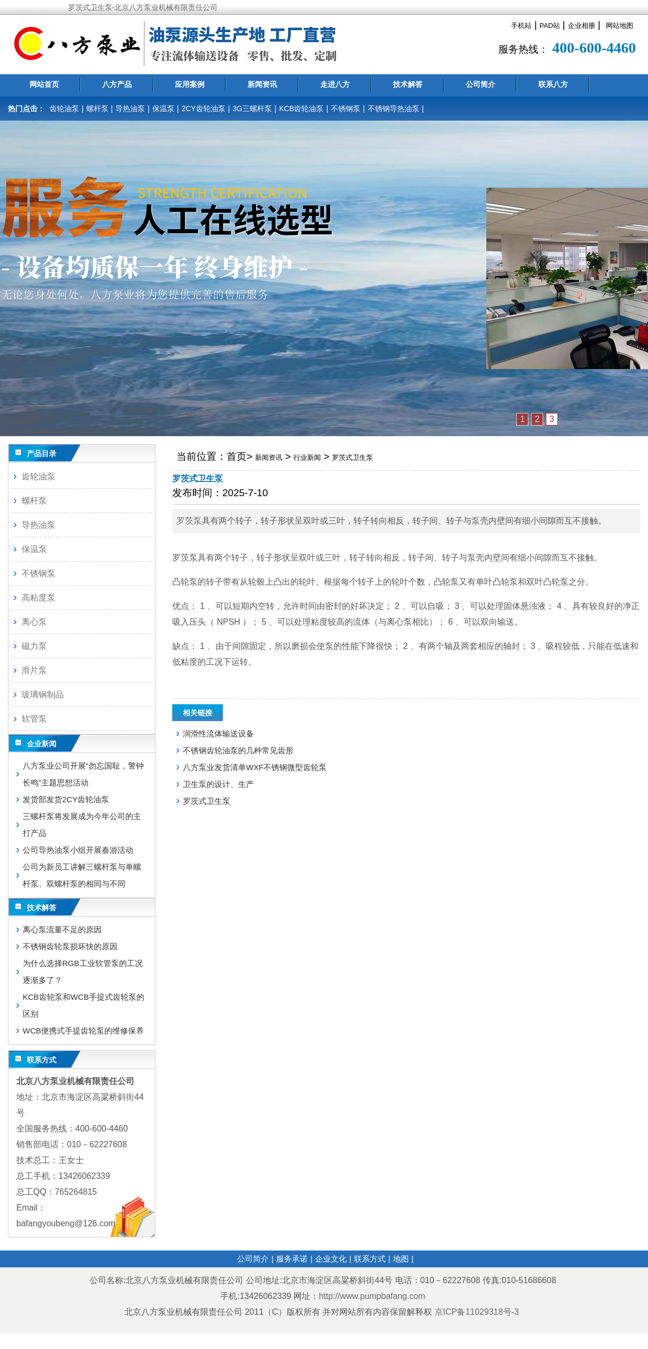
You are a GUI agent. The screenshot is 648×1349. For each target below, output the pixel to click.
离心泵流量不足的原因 (62, 929)
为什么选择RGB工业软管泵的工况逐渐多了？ (83, 971)
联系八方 (553, 84)
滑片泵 (34, 670)
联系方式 (370, 1258)
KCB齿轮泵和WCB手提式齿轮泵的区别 (83, 1005)
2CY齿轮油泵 (203, 108)
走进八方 (335, 84)
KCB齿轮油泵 (301, 108)
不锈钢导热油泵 (393, 108)
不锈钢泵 (345, 108)
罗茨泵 (189, 520)
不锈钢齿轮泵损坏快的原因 (70, 946)
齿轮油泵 (64, 108)
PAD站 (549, 25)
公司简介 (480, 84)
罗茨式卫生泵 (352, 457)
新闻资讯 (262, 84)
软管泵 (34, 718)
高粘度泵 (38, 597)
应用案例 (189, 84)
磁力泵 (34, 646)
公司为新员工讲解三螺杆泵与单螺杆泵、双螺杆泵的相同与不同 (82, 875)
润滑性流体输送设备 (218, 733)
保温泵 (163, 108)
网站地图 (619, 25)
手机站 (521, 25)
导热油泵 (130, 108)
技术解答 (408, 84)
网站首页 (44, 84)
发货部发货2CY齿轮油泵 (66, 799)
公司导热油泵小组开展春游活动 (78, 849)
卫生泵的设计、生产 (218, 784)
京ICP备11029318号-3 (478, 1311)
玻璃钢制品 (43, 694)
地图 (401, 1258)
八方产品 (117, 84)
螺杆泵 (97, 108)
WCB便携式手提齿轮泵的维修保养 (83, 1030)
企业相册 (581, 25)
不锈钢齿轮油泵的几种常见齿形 (238, 750)
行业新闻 (307, 457)
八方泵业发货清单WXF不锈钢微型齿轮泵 (255, 767)
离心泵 (34, 621)
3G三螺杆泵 (252, 108)
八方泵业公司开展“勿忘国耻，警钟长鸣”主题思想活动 (83, 774)
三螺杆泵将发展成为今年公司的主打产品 (82, 825)
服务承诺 (292, 1258)
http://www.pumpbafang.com (372, 1296)
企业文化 (331, 1258)
